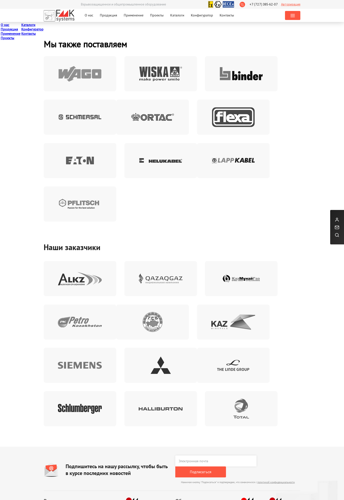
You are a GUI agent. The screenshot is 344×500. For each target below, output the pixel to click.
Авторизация (290, 4)
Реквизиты (104, 446)
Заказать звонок (247, 460)
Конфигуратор (202, 15)
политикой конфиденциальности (276, 387)
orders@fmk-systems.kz (193, 464)
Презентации (80, 455)
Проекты (157, 15)
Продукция (108, 15)
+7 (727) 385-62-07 (263, 4)
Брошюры (78, 446)
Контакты (227, 15)
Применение (133, 15)
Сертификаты (54, 446)
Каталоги (177, 15)
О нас (89, 15)
